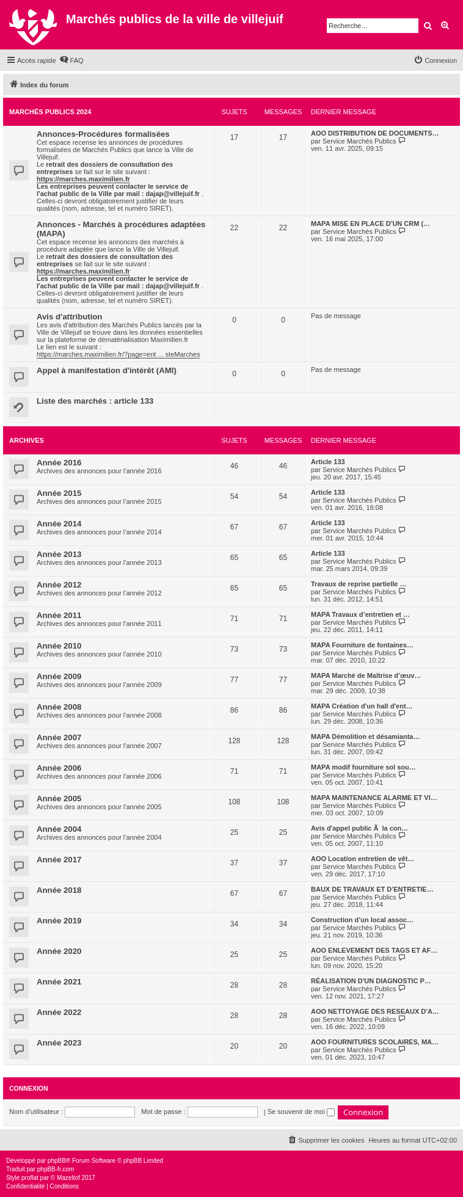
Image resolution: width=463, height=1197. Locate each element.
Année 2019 (59, 920)
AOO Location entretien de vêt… (362, 858)
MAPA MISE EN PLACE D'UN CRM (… (370, 223)
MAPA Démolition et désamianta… (365, 736)
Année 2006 (59, 768)
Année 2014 (59, 523)
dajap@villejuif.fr (172, 193)
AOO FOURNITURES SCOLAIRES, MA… (375, 1042)
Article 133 (328, 461)
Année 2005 (59, 798)
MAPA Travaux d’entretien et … (360, 614)
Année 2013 (59, 554)
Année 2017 (59, 859)
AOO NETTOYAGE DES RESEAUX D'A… (375, 1011)
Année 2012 (59, 584)
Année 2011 (59, 615)
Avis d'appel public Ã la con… (359, 828)
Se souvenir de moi (301, 1111)
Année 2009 (59, 676)
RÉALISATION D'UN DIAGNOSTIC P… (371, 980)
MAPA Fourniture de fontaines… (362, 645)
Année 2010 (59, 645)
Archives (26, 440)
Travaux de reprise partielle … (359, 584)
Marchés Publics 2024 (50, 111)
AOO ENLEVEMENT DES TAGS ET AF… (374, 950)
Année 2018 (59, 890)
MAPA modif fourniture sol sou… (363, 767)
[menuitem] (71, 60)
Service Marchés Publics (359, 141)
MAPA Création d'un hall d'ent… (362, 706)
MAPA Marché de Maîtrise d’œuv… (366, 675)
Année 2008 (59, 706)
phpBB (57, 1160)
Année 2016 (59, 462)
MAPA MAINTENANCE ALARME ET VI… (374, 797)
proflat (29, 1177)
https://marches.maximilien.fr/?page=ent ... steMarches (118, 354)
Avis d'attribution (69, 316)
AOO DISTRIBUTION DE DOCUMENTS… (375, 133)
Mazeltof (68, 1177)
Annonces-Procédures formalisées (103, 134)
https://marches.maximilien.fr (83, 179)
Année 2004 (59, 829)
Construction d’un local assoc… (362, 919)
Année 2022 (59, 1012)
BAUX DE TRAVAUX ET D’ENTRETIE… (372, 889)
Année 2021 (59, 981)
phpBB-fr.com (56, 1169)
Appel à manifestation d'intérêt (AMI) (107, 370)
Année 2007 (59, 737)
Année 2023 (59, 1042)
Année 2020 (59, 951)
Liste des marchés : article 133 (95, 401)
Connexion (28, 1088)
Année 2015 (59, 493)
